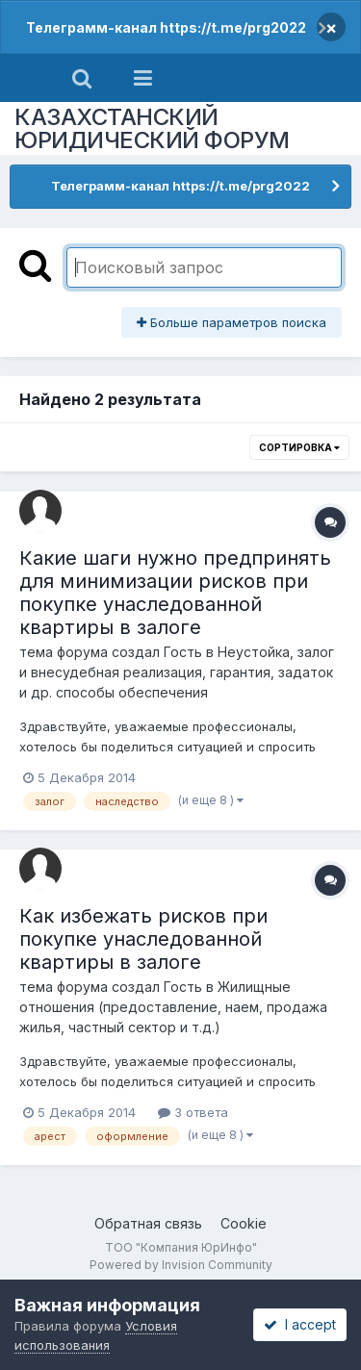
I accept (300, 1324)
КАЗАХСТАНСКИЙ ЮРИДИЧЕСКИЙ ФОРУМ (152, 128)
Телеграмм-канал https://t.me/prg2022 (166, 27)
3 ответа (193, 1112)
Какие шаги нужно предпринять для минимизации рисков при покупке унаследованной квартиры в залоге (175, 592)
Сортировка (299, 447)
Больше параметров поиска (231, 322)
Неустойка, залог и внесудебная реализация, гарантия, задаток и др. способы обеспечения (176, 672)
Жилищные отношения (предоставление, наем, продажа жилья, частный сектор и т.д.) (173, 1006)
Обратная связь (148, 1223)
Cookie (243, 1223)
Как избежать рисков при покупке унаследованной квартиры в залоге (143, 939)
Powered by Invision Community (181, 1264)
